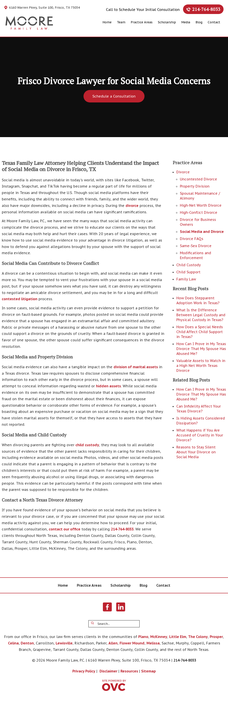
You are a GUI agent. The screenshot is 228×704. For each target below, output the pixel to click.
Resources (129, 671)
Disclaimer (108, 671)
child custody (87, 445)
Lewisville (64, 643)
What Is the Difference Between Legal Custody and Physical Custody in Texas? (200, 315)
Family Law (186, 279)
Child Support (188, 272)
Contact (214, 22)
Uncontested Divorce (198, 179)
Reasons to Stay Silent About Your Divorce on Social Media (196, 452)
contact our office (64, 529)
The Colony (198, 636)
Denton (27, 643)
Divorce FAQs (191, 238)
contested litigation (19, 299)
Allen (113, 643)
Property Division (195, 186)
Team (121, 22)
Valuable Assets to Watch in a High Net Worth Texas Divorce (200, 365)
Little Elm (177, 636)
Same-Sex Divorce (196, 246)
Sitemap (148, 671)
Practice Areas (142, 22)
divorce (132, 205)
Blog (198, 22)
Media (185, 22)
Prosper (216, 636)
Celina (13, 643)
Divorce (183, 172)
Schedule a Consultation (114, 96)
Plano (143, 636)
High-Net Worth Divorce (201, 205)
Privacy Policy (83, 671)
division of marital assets (136, 367)
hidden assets (108, 386)
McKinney (158, 636)
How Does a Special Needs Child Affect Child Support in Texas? (199, 332)
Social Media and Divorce (202, 231)
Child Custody (188, 265)
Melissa (153, 643)
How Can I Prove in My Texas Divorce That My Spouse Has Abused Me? (201, 349)
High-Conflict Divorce (198, 212)
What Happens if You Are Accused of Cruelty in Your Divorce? (199, 435)
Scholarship (167, 22)
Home (107, 22)
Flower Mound (132, 643)
